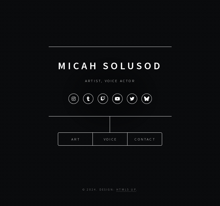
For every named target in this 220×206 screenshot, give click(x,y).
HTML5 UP (126, 189)
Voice (110, 138)
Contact (145, 138)
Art (75, 138)
